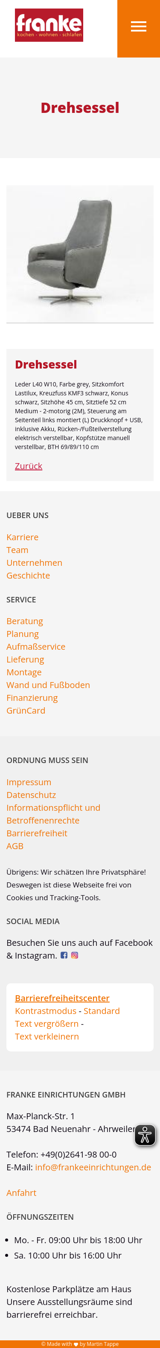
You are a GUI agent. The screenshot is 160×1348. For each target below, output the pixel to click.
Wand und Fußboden (48, 685)
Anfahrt (21, 1192)
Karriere (22, 537)
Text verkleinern (47, 1036)
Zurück (28, 466)
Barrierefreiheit (36, 833)
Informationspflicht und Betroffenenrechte (53, 814)
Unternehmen (34, 562)
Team (17, 550)
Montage (24, 672)
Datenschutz (31, 795)
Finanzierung (32, 697)
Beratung (24, 621)
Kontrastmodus (45, 1011)
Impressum (29, 782)
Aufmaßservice (36, 646)
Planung (22, 633)
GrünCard (25, 710)
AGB (14, 846)
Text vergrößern (47, 1023)
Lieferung (25, 659)
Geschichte (28, 575)
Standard (102, 1011)
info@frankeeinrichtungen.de (93, 1167)
